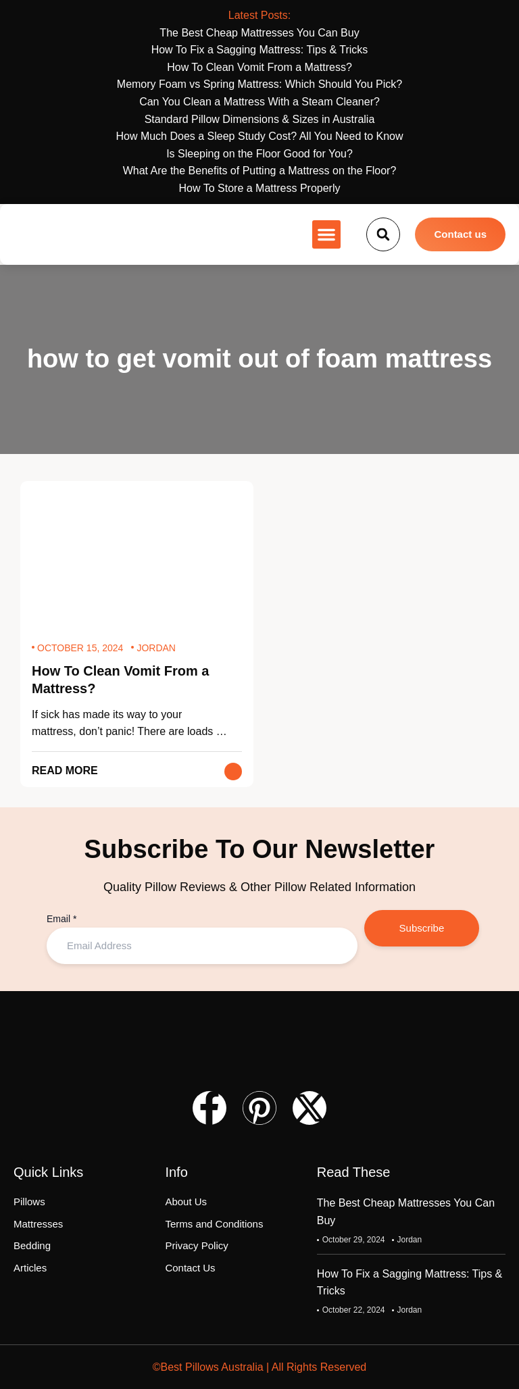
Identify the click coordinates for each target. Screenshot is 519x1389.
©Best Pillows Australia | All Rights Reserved (260, 1367)
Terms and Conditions (214, 1224)
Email (61, 918)
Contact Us (190, 1267)
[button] (326, 234)
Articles (30, 1267)
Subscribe (422, 928)
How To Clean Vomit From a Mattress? (120, 680)
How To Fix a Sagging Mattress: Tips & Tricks (409, 1282)
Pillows (29, 1202)
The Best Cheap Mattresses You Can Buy (406, 1212)
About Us (186, 1202)
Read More (65, 770)
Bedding (32, 1246)
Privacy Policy (196, 1246)
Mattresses (38, 1224)
